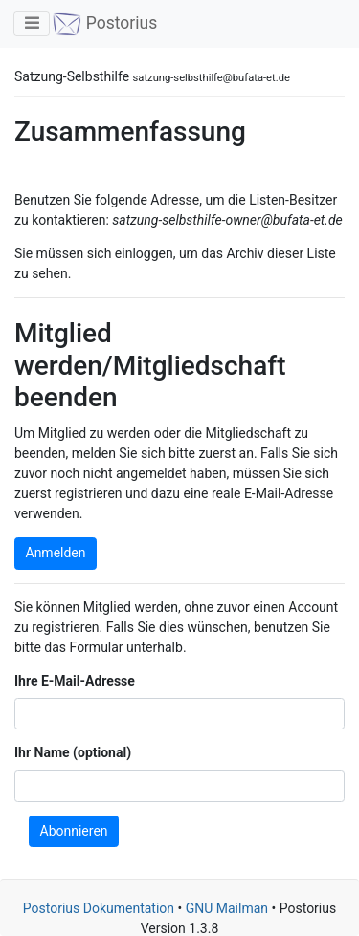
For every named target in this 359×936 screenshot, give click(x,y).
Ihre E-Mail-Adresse (74, 680)
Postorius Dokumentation (98, 908)
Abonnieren (74, 830)
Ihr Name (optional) (72, 752)
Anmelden (56, 552)
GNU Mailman (227, 908)
